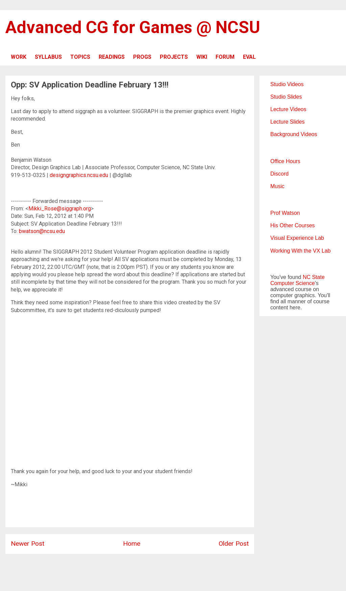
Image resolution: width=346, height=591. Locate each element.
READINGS (112, 57)
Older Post (234, 543)
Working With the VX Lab (300, 251)
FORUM (225, 57)
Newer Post (27, 543)
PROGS (142, 57)
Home (131, 543)
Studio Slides (286, 97)
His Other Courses (292, 225)
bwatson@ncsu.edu (42, 231)
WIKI (201, 57)
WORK (18, 57)
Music (277, 186)
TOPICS (80, 57)
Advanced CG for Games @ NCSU (132, 27)
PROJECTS (174, 57)
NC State (314, 277)
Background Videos (293, 134)
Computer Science (292, 283)
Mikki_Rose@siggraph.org (59, 208)
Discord (279, 174)
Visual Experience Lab (297, 238)
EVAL (249, 57)
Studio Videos (286, 84)
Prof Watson (285, 213)
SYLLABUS (48, 57)
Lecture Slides (287, 122)
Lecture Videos (288, 109)
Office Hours (285, 161)
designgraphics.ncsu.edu (79, 175)
